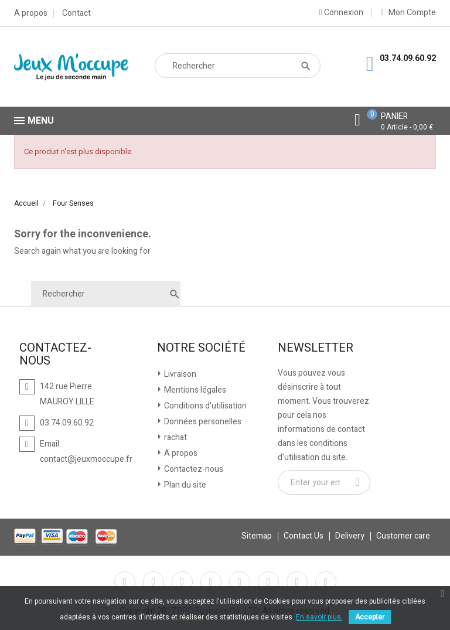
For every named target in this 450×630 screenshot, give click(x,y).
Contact (76, 13)
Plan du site (184, 485)
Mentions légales (194, 390)
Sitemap (256, 536)
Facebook (124, 581)
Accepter (369, 617)
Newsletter (315, 348)
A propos (30, 13)
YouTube (210, 581)
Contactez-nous (192, 469)
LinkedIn (325, 581)
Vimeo (268, 581)
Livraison (179, 374)
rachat (174, 437)
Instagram (297, 581)
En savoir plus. (319, 617)
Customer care (403, 536)
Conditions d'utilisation (204, 406)
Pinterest (239, 581)
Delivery (349, 536)
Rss (182, 581)
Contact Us (303, 536)
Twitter (153, 581)
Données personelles (201, 422)
